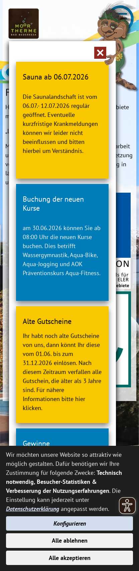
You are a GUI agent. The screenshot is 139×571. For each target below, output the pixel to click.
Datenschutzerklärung (32, 509)
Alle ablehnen (70, 540)
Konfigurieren (69, 523)
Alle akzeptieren (70, 558)
